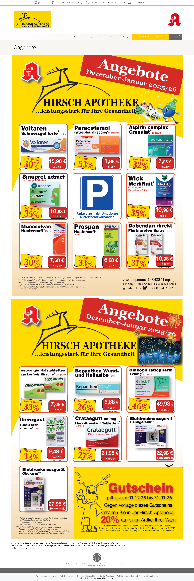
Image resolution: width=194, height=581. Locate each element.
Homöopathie (160, 36)
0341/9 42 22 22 (96, 2)
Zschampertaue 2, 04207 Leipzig (68, 2)
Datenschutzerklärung (106, 578)
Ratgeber (102, 36)
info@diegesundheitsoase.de (144, 2)
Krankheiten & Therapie (120, 36)
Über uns (77, 36)
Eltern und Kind (142, 36)
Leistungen (89, 36)
